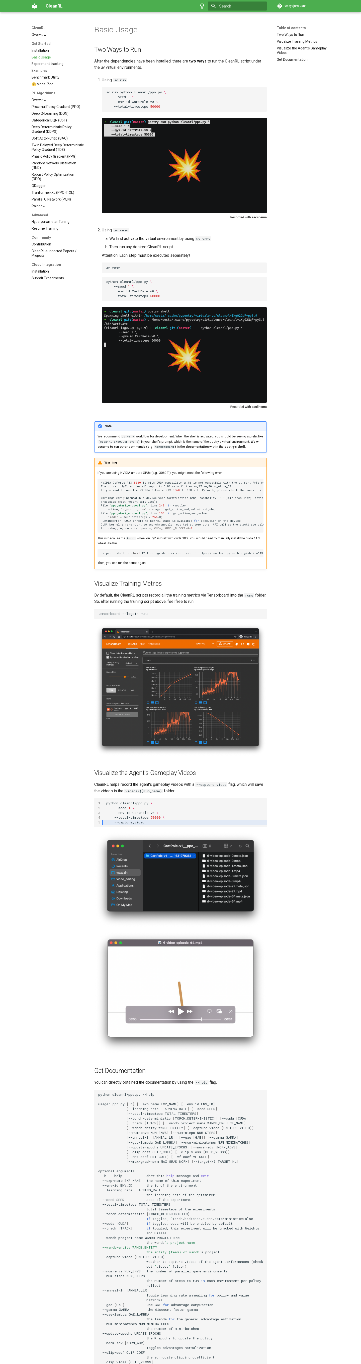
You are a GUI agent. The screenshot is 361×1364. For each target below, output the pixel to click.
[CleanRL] (35, 6)
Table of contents (291, 28)
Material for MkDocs (61, 1358)
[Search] (237, 6)
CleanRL (38, 28)
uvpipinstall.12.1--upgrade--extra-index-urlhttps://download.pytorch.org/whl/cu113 (182, 489)
